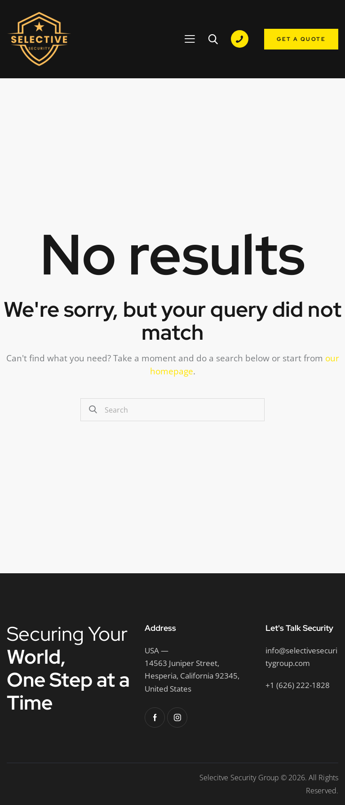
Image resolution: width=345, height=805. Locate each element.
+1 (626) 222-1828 (297, 685)
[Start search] (93, 409)
